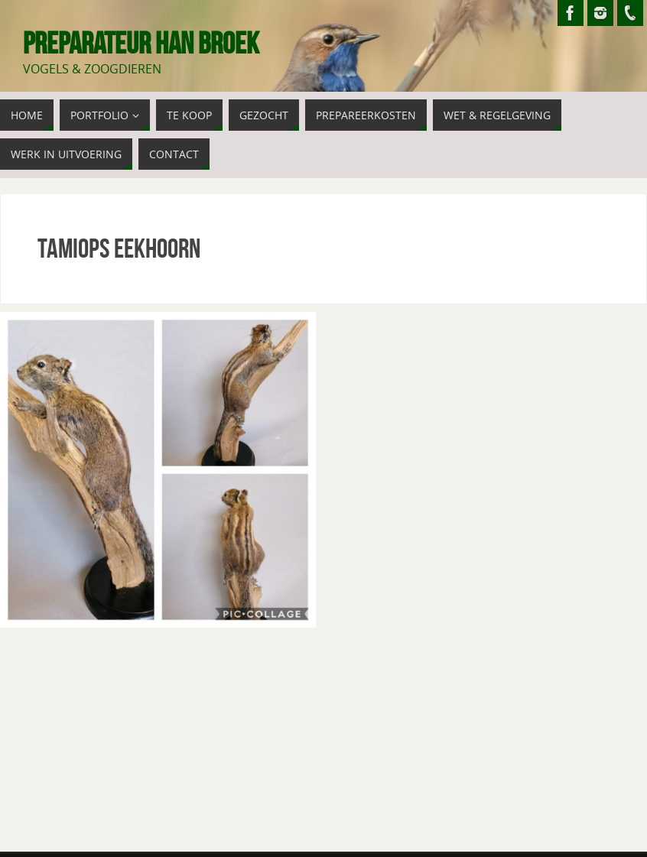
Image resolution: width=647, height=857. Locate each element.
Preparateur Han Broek (141, 43)
